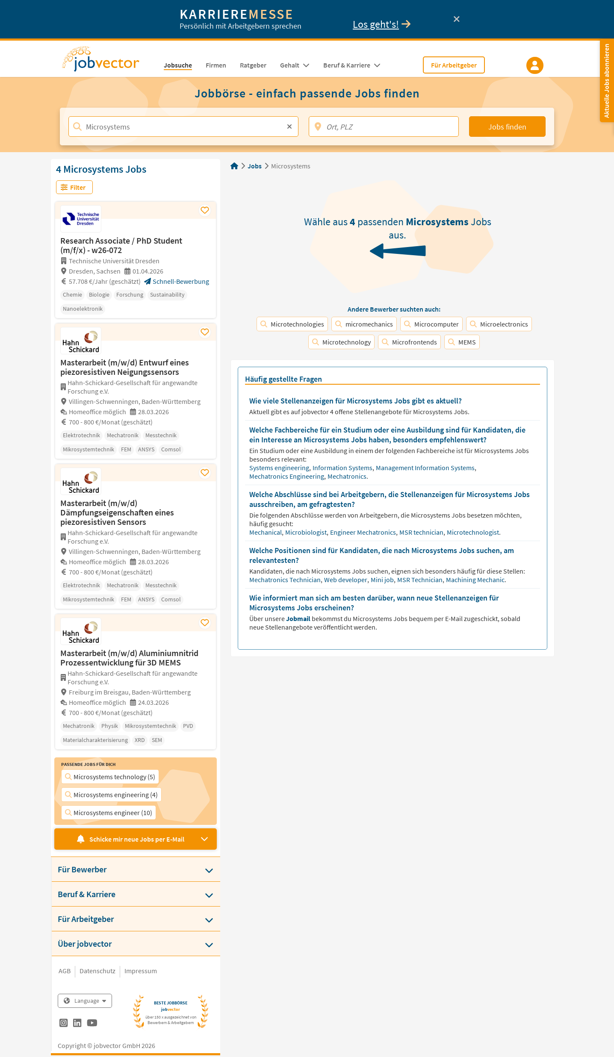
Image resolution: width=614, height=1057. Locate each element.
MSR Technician (420, 579)
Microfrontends (409, 342)
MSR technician (422, 532)
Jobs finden (507, 127)
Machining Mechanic (476, 579)
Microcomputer (431, 324)
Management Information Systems (426, 467)
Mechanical (266, 532)
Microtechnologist (473, 532)
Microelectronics (499, 324)
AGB (65, 970)
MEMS (462, 342)
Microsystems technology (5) (110, 776)
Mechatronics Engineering (287, 476)
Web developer (346, 579)
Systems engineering (279, 467)
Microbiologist (306, 532)
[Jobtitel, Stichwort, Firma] (183, 126)
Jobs (255, 166)
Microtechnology (341, 342)
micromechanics (364, 324)
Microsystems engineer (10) (108, 812)
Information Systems (343, 467)
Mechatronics (348, 476)
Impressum (140, 970)
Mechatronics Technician (285, 579)
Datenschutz (97, 970)
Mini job (383, 579)
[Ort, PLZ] (383, 126)
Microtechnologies (292, 324)
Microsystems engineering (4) (111, 794)
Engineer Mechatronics (363, 532)
